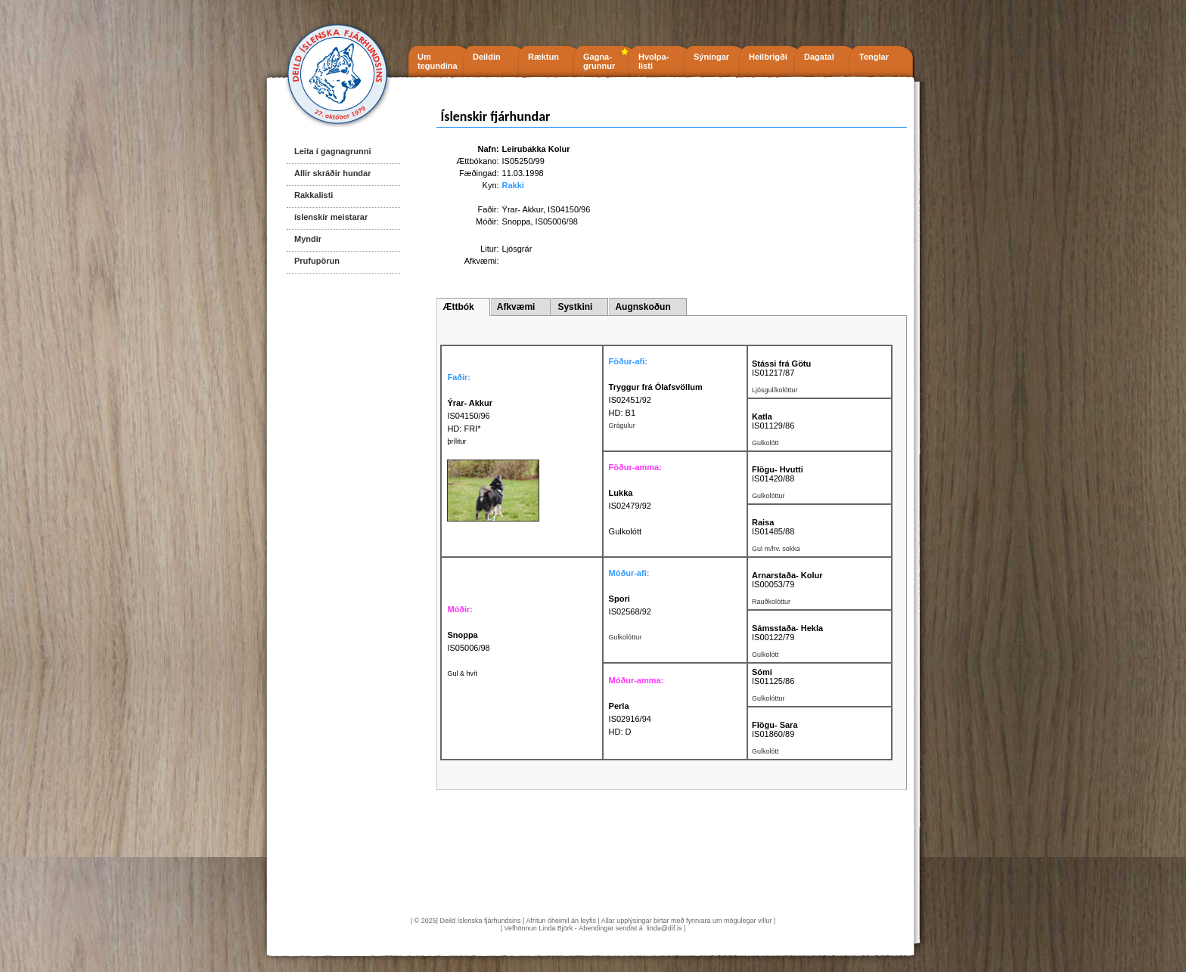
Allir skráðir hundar (332, 173)
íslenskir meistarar (331, 216)
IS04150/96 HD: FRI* (469, 415)
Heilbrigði (768, 56)
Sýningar (711, 56)
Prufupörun (317, 260)
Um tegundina (438, 61)
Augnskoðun (642, 307)
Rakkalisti (313, 195)
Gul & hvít (462, 673)
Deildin (487, 56)
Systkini (574, 307)
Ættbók (457, 307)
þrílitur (456, 441)
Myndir (307, 238)
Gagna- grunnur (599, 61)
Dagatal (819, 56)
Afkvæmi (516, 307)
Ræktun (543, 56)
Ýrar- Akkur (522, 209)
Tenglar (874, 56)
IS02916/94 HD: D (630, 718)
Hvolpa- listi (653, 61)
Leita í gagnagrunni (332, 151)
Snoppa (516, 221)
